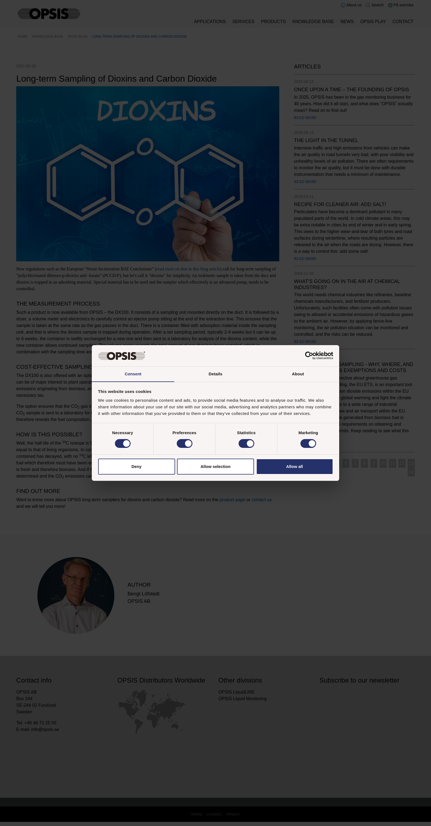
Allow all (294, 466)
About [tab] (298, 373)
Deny (136, 466)
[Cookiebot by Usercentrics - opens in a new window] (309, 355)
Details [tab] (215, 373)
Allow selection (215, 466)
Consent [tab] (133, 373)
